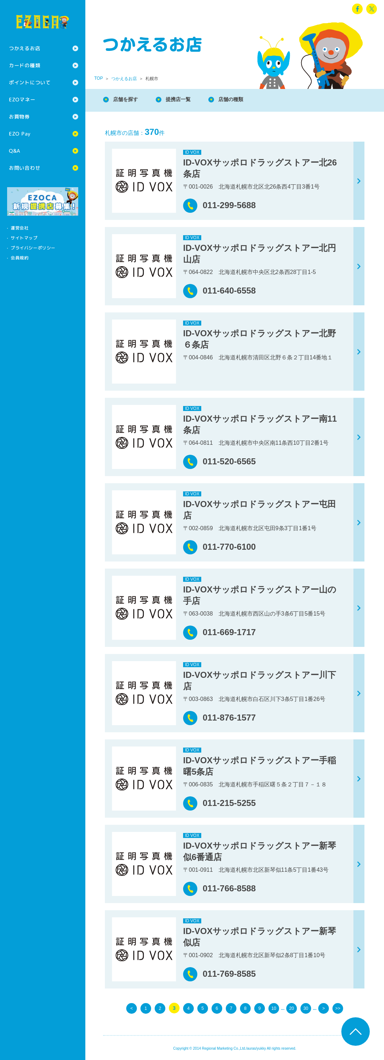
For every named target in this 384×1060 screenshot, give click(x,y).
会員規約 (19, 258)
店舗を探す (128, 99)
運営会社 (19, 228)
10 (274, 1008)
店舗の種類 (242, 99)
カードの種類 (24, 65)
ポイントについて (30, 82)
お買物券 (19, 116)
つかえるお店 (24, 48)
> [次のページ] (323, 1008)
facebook (357, 9)
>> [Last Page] (338, 1008)
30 (306, 1008)
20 (291, 1008)
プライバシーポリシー (33, 248)
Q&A (14, 150)
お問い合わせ (24, 167)
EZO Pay (20, 133)
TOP (98, 78)
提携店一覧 (185, 99)
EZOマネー (22, 99)
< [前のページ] (131, 1008)
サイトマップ (24, 238)
